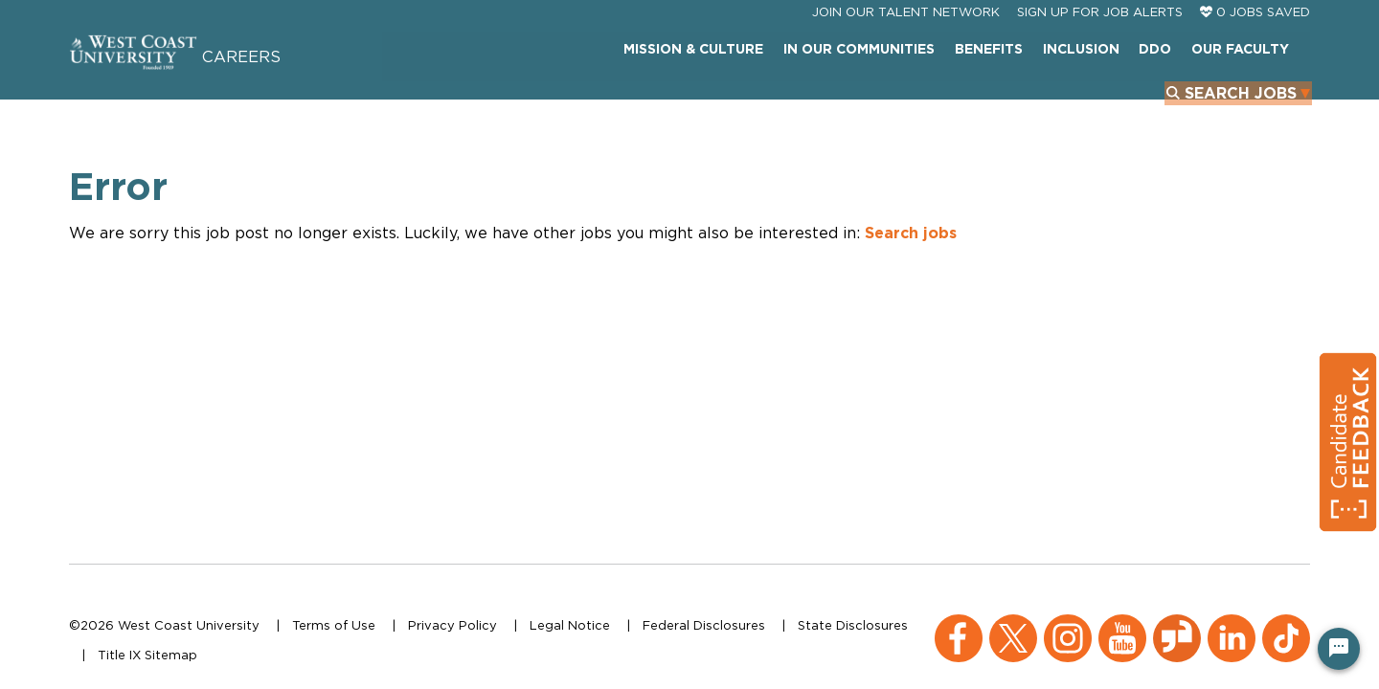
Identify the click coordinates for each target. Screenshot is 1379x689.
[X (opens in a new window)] (1013, 624)
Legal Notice (570, 625)
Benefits (843, 100)
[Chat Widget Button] (1339, 649)
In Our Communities (714, 100)
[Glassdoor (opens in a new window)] (1177, 624)
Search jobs (911, 263)
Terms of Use (333, 625)
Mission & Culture (550, 100)
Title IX (119, 654)
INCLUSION (934, 100)
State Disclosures (853, 625)
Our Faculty (1092, 100)
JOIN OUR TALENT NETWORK (906, 55)
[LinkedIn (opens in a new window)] (1231, 624)
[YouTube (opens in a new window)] (1122, 624)
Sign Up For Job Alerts (1100, 55)
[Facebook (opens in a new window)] (959, 624)
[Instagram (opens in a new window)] (1068, 624)
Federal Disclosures (704, 625)
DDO (1008, 100)
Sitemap (171, 654)
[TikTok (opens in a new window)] (1286, 624)
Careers (284, 79)
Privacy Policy (452, 625)
